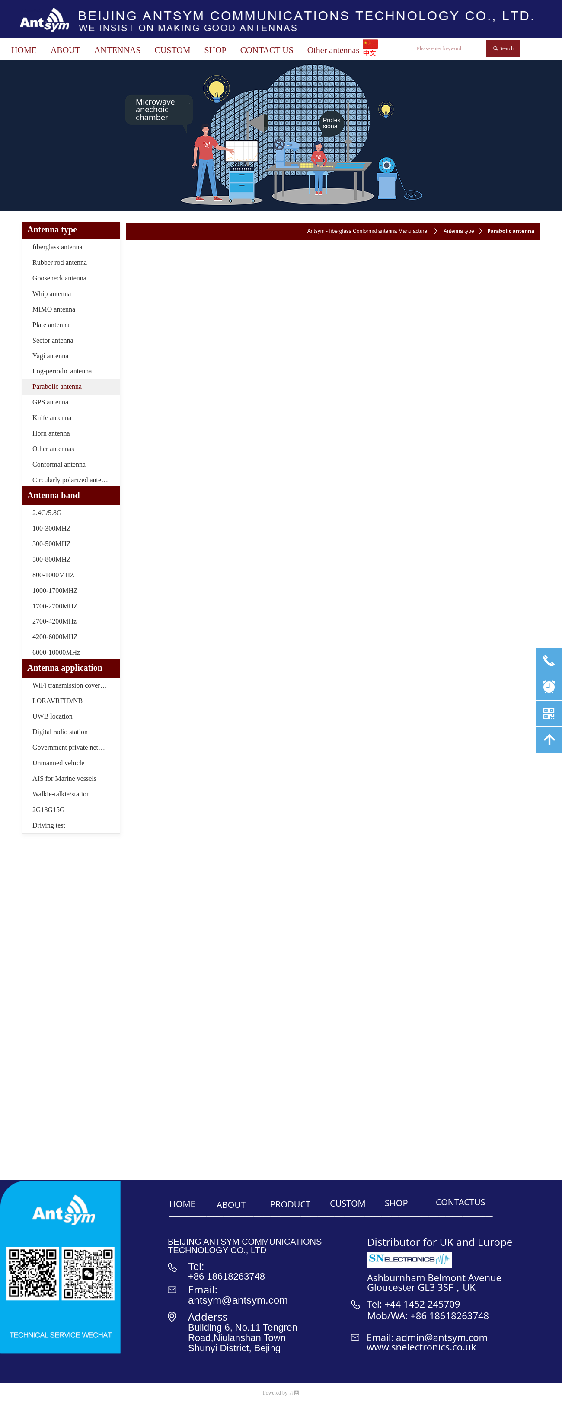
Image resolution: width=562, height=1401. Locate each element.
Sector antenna (52, 340)
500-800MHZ (51, 559)
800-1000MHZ (53, 575)
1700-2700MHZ (55, 606)
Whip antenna (51, 293)
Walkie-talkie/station (61, 794)
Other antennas (53, 448)
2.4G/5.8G (47, 512)
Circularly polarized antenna (71, 480)
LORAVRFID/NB (57, 700)
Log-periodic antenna (62, 371)
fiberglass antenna (57, 247)
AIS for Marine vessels (64, 778)
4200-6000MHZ (55, 636)
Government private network (72, 747)
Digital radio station (60, 732)
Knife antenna (51, 417)
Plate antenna (51, 324)
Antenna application (64, 667)
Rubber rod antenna (59, 262)
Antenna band (53, 495)
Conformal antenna (59, 464)
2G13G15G (48, 809)
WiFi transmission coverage (71, 685)
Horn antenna (51, 433)
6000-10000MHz (56, 652)
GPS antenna (50, 402)
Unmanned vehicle (58, 763)
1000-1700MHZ (55, 590)
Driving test (48, 825)
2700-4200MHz (54, 621)
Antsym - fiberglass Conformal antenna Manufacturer (368, 231)
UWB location (52, 716)
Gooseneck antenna (59, 278)
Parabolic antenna (57, 386)
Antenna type (459, 231)
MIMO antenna (53, 309)
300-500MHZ (51, 544)
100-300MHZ (51, 528)
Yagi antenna (50, 356)
